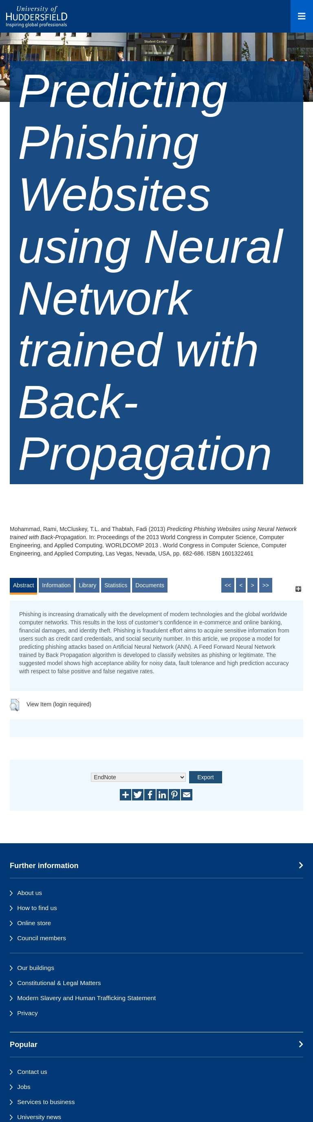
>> (265, 585)
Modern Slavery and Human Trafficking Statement (86, 997)
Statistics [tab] (115, 585)
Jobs (24, 1086)
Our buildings (35, 967)
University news (39, 1116)
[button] (14, 705)
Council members (41, 938)
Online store (34, 922)
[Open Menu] (302, 16)
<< (228, 585)
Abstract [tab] (23, 585)
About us (29, 892)
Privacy (27, 1013)
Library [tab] (87, 585)
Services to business (46, 1101)
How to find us (37, 907)
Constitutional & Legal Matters (59, 982)
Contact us (32, 1071)
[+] (298, 589)
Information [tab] (56, 585)
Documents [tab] (149, 585)
